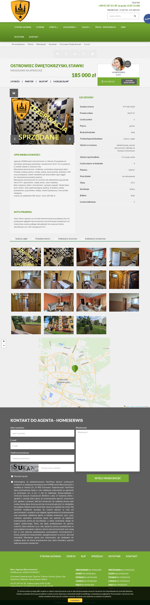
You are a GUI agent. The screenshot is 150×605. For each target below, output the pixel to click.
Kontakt (33, 37)
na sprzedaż (121, 570)
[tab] (14, 93)
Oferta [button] (53, 27)
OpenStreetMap (140, 406)
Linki (123, 27)
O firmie (40, 27)
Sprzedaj (97, 556)
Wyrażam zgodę (19, 476)
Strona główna (22, 27)
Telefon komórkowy (19, 452)
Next (70, 139)
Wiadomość (81, 427)
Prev (15, 139)
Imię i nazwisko (17, 427)
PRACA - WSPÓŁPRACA (105, 27)
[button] (74, 368)
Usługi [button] (86, 27)
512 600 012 (108, 81)
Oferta (70, 556)
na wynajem (88, 570)
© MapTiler (132, 406)
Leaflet (126, 406)
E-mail (13, 440)
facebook (100, 16)
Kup (83, 556)
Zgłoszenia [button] (70, 27)
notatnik (19, 37)
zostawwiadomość (129, 82)
